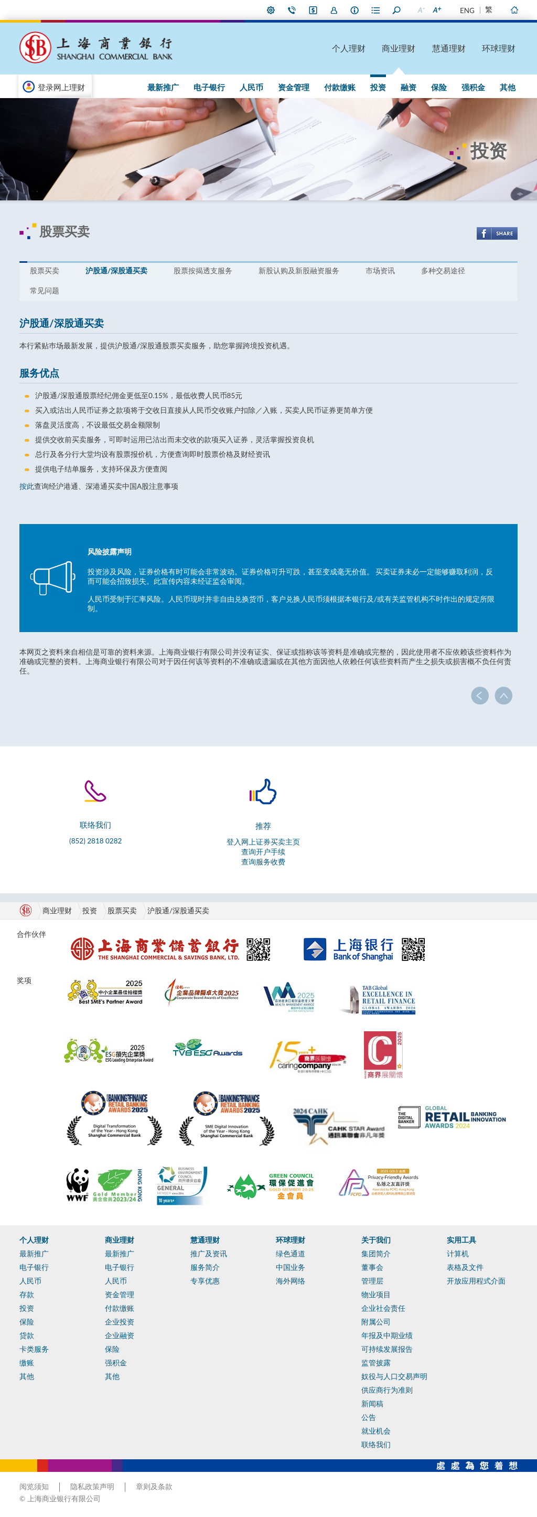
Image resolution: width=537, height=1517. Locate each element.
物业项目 (376, 1294)
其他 (507, 87)
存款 (26, 1294)
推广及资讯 (208, 1253)
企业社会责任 (383, 1308)
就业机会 (376, 1431)
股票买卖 (44, 270)
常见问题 (44, 290)
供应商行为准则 (387, 1390)
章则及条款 (154, 1486)
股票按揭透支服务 (203, 270)
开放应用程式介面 (476, 1281)
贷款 (26, 1335)
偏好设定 (271, 10)
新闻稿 (372, 1404)
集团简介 (376, 1253)
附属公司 (376, 1322)
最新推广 (163, 87)
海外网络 (290, 1281)
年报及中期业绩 (387, 1335)
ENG (467, 10)
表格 (376, 10)
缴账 (26, 1363)
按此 (26, 486)
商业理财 (398, 48)
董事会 (372, 1267)
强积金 (473, 87)
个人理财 (349, 48)
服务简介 (205, 1267)
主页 (514, 10)
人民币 (251, 87)
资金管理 (293, 87)
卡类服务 (34, 1349)
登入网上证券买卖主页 (263, 842)
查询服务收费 (263, 862)
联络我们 (292, 10)
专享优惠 (205, 1281)
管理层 (372, 1281)
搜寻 (396, 10)
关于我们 (376, 1240)
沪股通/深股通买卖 (116, 270)
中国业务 (290, 1267)
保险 (439, 87)
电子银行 (209, 87)
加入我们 (334, 10)
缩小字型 (420, 10)
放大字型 (436, 10)
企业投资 (119, 1322)
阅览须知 (34, 1486)
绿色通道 (290, 1253)
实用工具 (461, 1240)
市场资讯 (380, 270)
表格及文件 (465, 1267)
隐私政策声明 (92, 1486)
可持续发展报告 (387, 1349)
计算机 (458, 1253)
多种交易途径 (443, 270)
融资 (408, 87)
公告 (368, 1417)
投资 (378, 87)
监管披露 (376, 1363)
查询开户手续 (263, 852)
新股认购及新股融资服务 (299, 270)
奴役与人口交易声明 (394, 1376)
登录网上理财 (61, 87)
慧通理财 (449, 48)
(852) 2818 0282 (95, 841)
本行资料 (355, 10)
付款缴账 (340, 87)
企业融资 (119, 1335)
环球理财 (498, 48)
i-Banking (313, 10)
